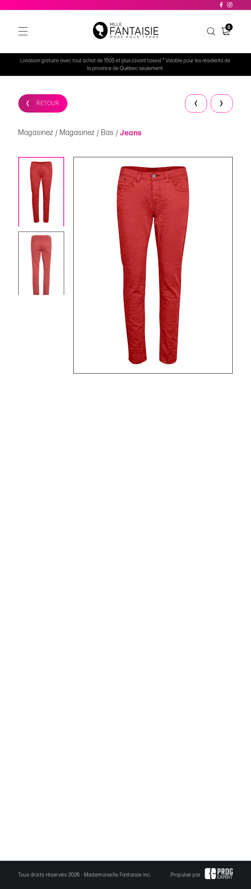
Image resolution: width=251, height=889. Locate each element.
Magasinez (35, 133)
